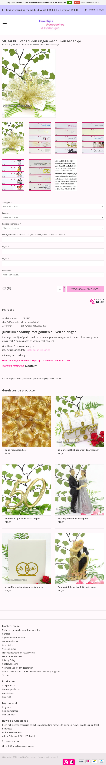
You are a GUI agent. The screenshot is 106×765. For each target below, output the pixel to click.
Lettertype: (6, 270)
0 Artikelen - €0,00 (94, 10)
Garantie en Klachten (12, 656)
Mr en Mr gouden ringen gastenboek (24, 587)
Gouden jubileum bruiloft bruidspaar (77, 587)
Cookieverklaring (10, 663)
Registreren (7, 707)
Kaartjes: (6, 213)
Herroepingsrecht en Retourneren (18, 652)
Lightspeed (53, 757)
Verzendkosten (9, 649)
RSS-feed (6, 696)
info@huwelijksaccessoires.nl (20, 746)
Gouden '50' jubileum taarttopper (22, 518)
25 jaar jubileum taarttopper (73, 518)
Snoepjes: (7, 202)
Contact (6, 633)
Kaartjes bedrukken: (11, 224)
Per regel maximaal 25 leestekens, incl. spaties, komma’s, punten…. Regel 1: (33, 234)
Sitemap (6, 675)
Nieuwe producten (11, 689)
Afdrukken (56, 378)
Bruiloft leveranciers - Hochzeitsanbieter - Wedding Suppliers (31, 671)
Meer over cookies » (90, 2)
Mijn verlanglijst (9, 714)
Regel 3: (5, 258)
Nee (77, 2)
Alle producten (9, 685)
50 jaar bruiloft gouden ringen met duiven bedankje (34, 44)
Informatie (8, 309)
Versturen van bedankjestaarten (17, 667)
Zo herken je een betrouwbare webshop (21, 630)
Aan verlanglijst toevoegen (13, 378)
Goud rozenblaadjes (15, 449)
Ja (70, 2)
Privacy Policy (8, 660)
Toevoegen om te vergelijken (38, 378)
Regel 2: (5, 246)
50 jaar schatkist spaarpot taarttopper (78, 449)
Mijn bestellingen (10, 710)
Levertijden (7, 645)
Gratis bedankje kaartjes (38, 349)
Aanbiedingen (8, 693)
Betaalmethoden (10, 641)
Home (4, 44)
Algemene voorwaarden (13, 637)
